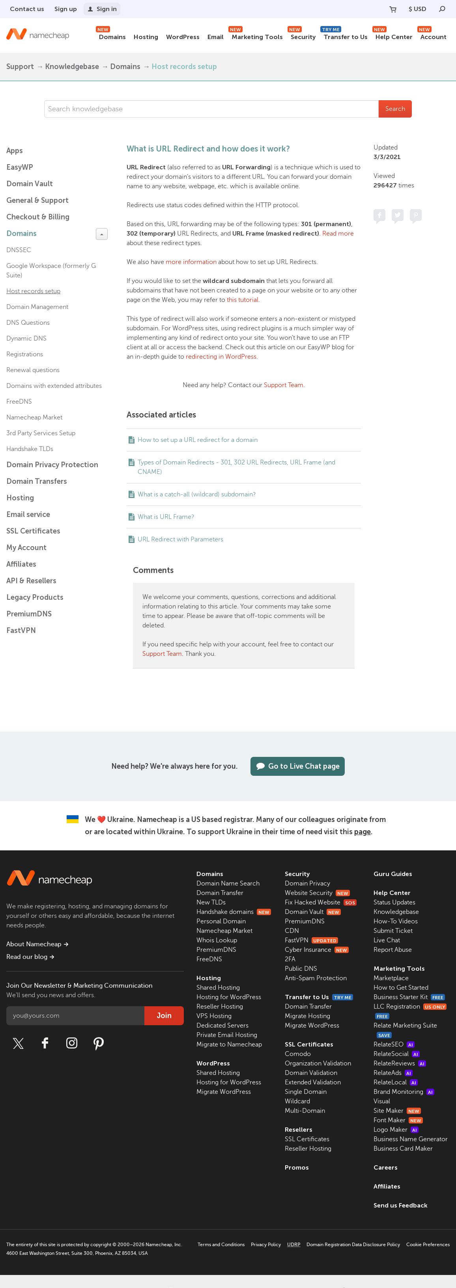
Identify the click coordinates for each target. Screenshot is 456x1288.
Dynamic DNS (26, 338)
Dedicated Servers (222, 1025)
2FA (290, 959)
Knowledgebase (72, 66)
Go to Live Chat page (298, 766)
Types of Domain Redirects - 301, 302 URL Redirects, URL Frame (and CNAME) (236, 467)
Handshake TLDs (29, 449)
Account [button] (432, 36)
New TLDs (211, 902)
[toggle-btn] (102, 234)
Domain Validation (311, 1072)
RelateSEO (394, 1044)
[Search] (442, 9)
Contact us (27, 9)
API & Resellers (31, 581)
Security (302, 36)
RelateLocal (396, 1082)
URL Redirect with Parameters (180, 539)
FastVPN (21, 630)
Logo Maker (396, 1129)
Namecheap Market (34, 417)
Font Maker (398, 1120)
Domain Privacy (307, 883)
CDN (292, 930)
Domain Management (37, 307)
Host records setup (184, 66)
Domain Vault (29, 184)
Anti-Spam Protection (316, 978)
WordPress (183, 37)
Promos (297, 1167)
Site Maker (397, 1110)
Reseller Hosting (219, 1006)
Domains (111, 36)
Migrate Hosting (307, 1016)
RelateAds (393, 1072)
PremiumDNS (29, 614)
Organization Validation (318, 1063)
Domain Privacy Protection (52, 465)
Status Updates (394, 902)
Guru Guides (393, 874)
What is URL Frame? (166, 516)
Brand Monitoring (404, 1091)
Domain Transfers (36, 481)
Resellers (298, 1129)
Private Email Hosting (226, 1035)
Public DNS (301, 968)
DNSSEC (18, 250)
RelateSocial (397, 1054)
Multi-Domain (305, 1110)
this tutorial (242, 299)
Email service (28, 514)
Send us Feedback (401, 1205)
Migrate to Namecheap (229, 1044)
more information (191, 262)
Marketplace (391, 978)
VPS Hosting (214, 1016)
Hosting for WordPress (228, 997)
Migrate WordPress (223, 1091)
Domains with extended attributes (54, 385)
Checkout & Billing (37, 217)
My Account (26, 547)
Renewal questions (33, 370)
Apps (14, 150)
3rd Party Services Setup (40, 433)
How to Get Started (401, 987)
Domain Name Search (228, 883)
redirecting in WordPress (221, 356)
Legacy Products (35, 597)
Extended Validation (313, 1082)
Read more (338, 233)
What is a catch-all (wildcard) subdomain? (197, 494)
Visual (382, 1101)
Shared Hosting (218, 987)
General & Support (37, 200)
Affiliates (21, 564)
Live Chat (387, 940)
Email (215, 37)
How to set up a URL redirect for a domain (198, 440)
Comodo (298, 1054)
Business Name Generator (411, 1139)
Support (20, 66)
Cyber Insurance (317, 949)
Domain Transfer (219, 893)
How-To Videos (396, 921)
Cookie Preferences (428, 1244)
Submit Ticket (393, 930)
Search (395, 108)
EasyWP (19, 167)
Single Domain (306, 1091)
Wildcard (297, 1101)
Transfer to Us (344, 36)
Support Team (283, 385)
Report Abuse (393, 949)
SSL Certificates (33, 531)
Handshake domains (233, 911)
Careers (386, 1167)
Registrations (24, 354)
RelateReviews (400, 1063)
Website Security (317, 893)
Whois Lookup (216, 940)
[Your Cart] (392, 9)
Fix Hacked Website (321, 902)
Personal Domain (221, 921)
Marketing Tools (255, 36)
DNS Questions (28, 322)
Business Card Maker (403, 1148)
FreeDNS (19, 401)
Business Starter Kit (409, 997)
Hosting (146, 37)
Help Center (392, 36)
